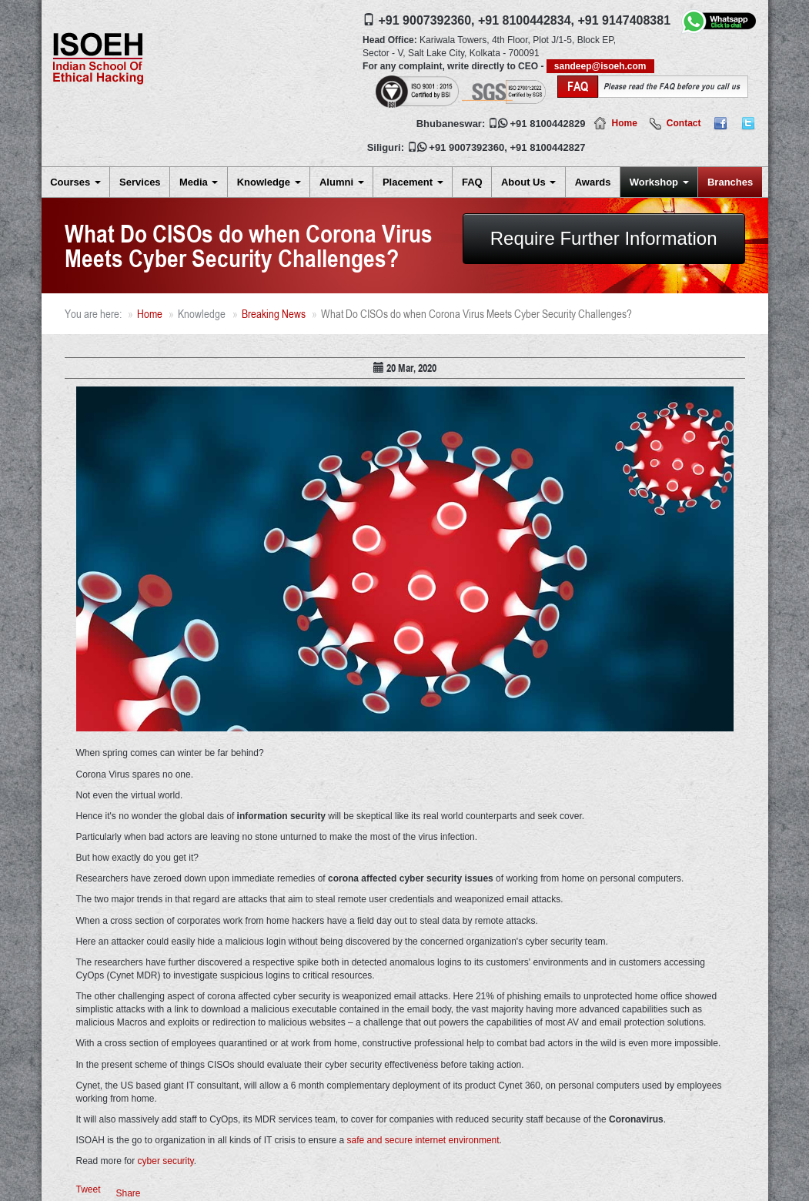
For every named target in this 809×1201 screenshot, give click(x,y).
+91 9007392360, (427, 20)
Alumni (341, 182)
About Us (528, 182)
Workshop (659, 182)
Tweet (88, 1189)
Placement (413, 182)
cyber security (166, 1161)
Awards (593, 182)
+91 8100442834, (526, 20)
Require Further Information (603, 238)
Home (624, 123)
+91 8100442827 (548, 147)
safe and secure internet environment (422, 1140)
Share (128, 1193)
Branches (730, 182)
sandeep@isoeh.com (600, 66)
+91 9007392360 (466, 147)
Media (198, 182)
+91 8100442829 (548, 123)
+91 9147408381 (623, 20)
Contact (684, 123)
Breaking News (274, 314)
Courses (75, 182)
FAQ (472, 182)
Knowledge (269, 182)
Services (140, 182)
